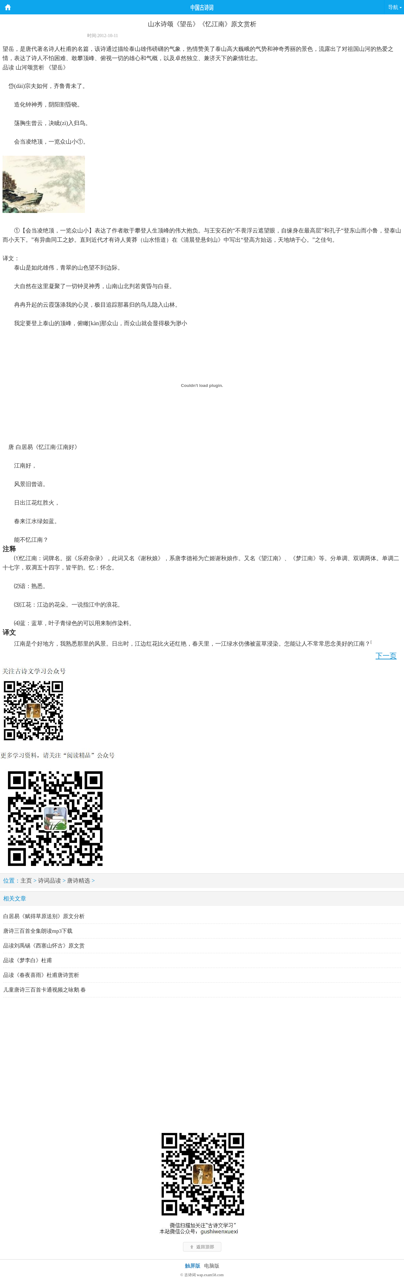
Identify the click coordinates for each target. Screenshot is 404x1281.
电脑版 (211, 1266)
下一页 (386, 656)
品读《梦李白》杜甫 (27, 960)
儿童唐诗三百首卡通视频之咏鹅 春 (44, 990)
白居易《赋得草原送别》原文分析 (44, 916)
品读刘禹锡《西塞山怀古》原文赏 (44, 946)
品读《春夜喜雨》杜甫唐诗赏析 (41, 975)
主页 (26, 880)
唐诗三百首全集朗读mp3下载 (37, 931)
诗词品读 (49, 880)
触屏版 (192, 1266)
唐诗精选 (78, 880)
